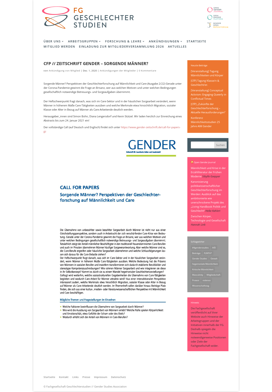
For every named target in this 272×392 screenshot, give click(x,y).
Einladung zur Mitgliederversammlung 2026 (121, 46)
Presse (86, 378)
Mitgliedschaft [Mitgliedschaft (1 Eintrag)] (213, 275)
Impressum (100, 378)
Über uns (52, 41)
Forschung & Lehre (123, 41)
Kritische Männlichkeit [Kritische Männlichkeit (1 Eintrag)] (202, 269)
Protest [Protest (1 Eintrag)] (195, 280)
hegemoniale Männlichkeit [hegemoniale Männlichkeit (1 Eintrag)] (205, 264)
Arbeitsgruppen (83, 41)
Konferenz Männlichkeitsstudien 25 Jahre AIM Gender (205, 122)
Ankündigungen (164, 41)
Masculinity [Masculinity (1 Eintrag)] (197, 275)
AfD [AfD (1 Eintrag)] (214, 247)
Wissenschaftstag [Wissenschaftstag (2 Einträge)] (200, 286)
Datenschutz (118, 378)
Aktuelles (177, 46)
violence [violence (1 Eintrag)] (207, 280)
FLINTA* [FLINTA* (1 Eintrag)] (208, 253)
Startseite (196, 41)
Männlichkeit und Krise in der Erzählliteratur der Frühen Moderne (208, 172)
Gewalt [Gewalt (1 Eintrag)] (214, 258)
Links (75, 378)
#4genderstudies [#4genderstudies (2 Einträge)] (200, 247)
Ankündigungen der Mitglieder (118, 70)
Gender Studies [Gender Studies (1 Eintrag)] (199, 258)
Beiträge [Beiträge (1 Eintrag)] (196, 253)
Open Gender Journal (204, 162)
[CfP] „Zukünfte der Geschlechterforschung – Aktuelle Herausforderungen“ (208, 108)
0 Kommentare (147, 70)
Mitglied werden (59, 46)
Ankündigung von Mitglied (64, 70)
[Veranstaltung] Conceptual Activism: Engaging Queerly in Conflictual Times (208, 94)
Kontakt (64, 378)
